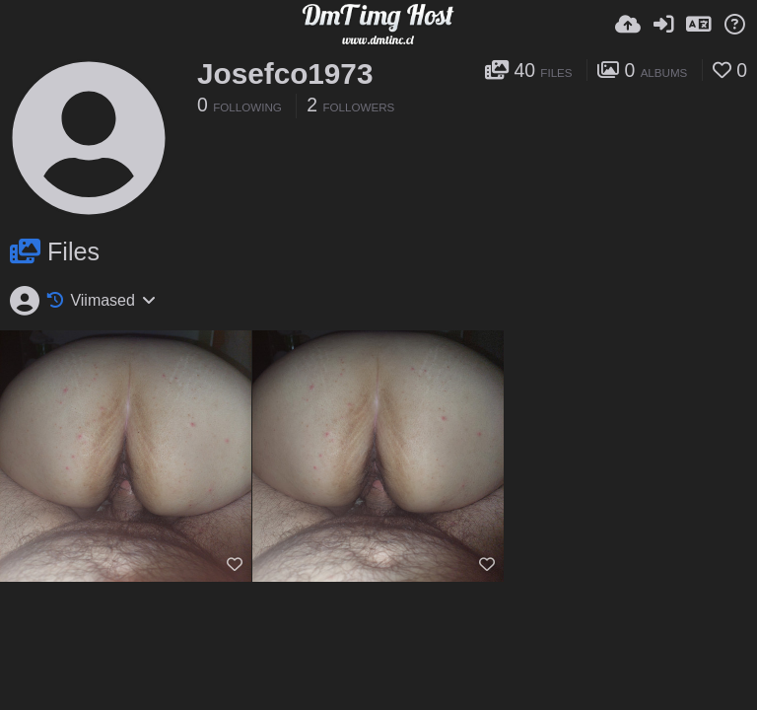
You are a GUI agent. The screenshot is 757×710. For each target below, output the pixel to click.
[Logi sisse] (663, 24)
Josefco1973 (285, 73)
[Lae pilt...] (628, 24)
